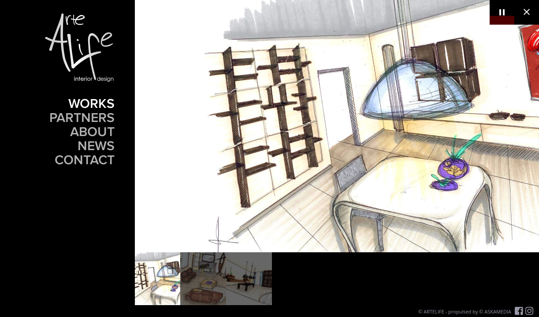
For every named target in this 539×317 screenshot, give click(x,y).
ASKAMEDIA (497, 311)
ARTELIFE (434, 311)
